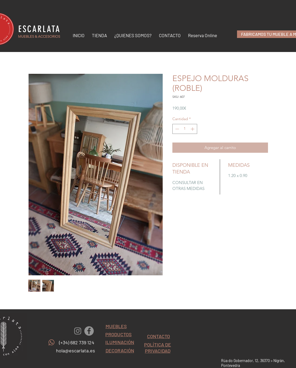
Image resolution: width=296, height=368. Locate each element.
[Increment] (193, 129)
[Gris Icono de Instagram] (77, 331)
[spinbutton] (185, 129)
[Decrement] (176, 129)
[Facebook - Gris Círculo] (89, 331)
